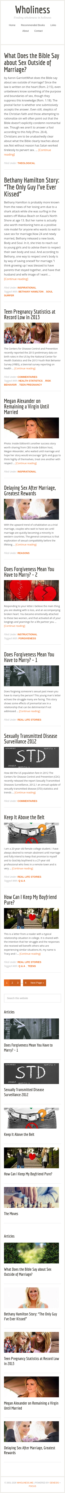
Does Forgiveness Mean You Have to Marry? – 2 (29, 572)
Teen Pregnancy (30, 384)
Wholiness (32, 9)
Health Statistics (31, 380)
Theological (26, 163)
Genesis (54, 1483)
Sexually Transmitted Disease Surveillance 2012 (30, 739)
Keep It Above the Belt (24, 817)
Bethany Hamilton (31, 291)
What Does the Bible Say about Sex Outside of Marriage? (31, 62)
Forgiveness (27, 638)
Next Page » (37, 982)
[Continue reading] (16, 279)
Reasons (23, 553)
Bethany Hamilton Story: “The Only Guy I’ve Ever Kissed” (31, 187)
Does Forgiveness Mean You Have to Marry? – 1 (29, 657)
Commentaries (27, 377)
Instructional (27, 634)
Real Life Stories (29, 719)
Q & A (22, 880)
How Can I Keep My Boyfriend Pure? (30, 900)
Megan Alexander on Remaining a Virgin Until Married (26, 406)
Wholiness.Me (25, 1483)
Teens (32, 966)
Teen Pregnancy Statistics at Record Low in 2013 (29, 314)
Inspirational (27, 287)
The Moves (11, 1213)
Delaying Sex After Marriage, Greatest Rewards (30, 490)
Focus (32, 1486)
